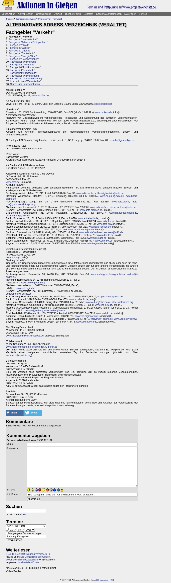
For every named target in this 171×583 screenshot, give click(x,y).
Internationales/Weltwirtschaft (25, 81)
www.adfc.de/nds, (99, 207)
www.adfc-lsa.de (106, 221)
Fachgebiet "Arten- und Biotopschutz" (28, 42)
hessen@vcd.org (34, 310)
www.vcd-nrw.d (103, 305)
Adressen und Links (26, 18)
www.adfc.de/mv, (121, 201)
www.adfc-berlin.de (88, 218)
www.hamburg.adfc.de (112, 196)
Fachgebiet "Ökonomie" (22, 64)
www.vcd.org (13, 257)
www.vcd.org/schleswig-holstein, (108, 274)
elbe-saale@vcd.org (122, 302)
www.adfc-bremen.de (91, 210)
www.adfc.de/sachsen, (91, 232)
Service (143, 14)
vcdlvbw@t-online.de (101, 319)
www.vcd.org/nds (25, 288)
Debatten (88, 14)
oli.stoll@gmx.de (103, 104)
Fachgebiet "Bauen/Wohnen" (24, 59)
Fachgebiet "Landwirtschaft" (23, 39)
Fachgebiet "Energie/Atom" (23, 56)
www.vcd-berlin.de (78, 299)
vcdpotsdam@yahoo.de (110, 296)
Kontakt (94, 580)
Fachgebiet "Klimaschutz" (23, 73)
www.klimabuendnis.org (18, 355)
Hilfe (25, 514)
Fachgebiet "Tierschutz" (22, 70)
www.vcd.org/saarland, (87, 316)
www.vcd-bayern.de (86, 321)
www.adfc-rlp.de (104, 235)
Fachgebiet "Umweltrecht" (23, 61)
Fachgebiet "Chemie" (20, 50)
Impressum (103, 580)
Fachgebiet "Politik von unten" (25, 67)
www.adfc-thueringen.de (81, 229)
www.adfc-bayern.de (92, 243)
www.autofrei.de (40, 95)
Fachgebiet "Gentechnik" (22, 53)
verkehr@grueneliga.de (121, 140)
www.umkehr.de (103, 112)
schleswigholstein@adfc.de (109, 193)
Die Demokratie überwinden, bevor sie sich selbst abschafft (28, 558)
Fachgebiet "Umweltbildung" (25, 75)
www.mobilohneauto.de (18, 346)
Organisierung (43, 14)
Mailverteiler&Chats (28, 562)
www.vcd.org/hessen (55, 310)
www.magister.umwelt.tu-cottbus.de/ (25, 335)
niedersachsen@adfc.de (123, 207)
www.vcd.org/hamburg (33, 282)
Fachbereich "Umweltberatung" (26, 78)
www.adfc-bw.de (103, 240)
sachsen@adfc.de (113, 232)
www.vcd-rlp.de (104, 313)
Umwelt (58, 14)
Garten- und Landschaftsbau (25, 84)
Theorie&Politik (73, 14)
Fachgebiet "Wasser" (20, 47)
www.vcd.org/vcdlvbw (125, 319)
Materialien (130, 14)
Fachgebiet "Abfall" (19, 45)
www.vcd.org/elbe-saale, (98, 302)
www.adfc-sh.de (84, 193)
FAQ (112, 580)
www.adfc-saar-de (96, 238)
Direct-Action (8, 14)
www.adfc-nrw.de (106, 224)
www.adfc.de (13, 182)
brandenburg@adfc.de (18, 215)
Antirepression (25, 14)
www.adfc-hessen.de (100, 226)
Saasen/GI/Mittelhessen (108, 14)
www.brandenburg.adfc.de (123, 212)
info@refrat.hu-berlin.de (44, 346)
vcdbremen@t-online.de (19, 293)
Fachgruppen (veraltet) (50, 18)
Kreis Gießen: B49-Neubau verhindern (26, 554)
